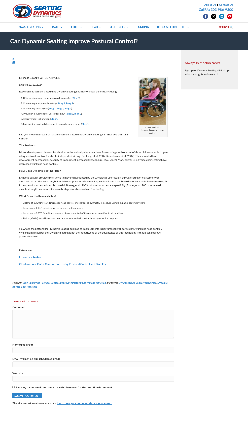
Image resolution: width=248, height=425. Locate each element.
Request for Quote (171, 26)
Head (94, 26)
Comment (18, 306)
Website (17, 373)
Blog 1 (76, 98)
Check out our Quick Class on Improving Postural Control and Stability (62, 263)
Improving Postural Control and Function (83, 282)
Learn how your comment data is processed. (84, 403)
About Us (210, 4)
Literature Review (30, 257)
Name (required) (22, 344)
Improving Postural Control (44, 282)
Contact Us (226, 4)
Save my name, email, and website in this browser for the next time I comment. (64, 387)
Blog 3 (67, 108)
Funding (143, 26)
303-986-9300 (222, 10)
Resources (117, 26)
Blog (25, 282)
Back (56, 26)
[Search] (226, 27)
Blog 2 (69, 103)
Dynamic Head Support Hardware (137, 282)
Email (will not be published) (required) (36, 358)
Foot (75, 26)
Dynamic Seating (29, 26)
